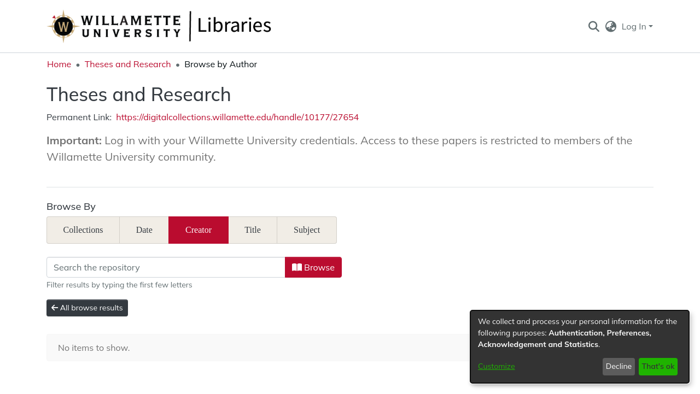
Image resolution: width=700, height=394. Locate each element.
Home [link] (59, 63)
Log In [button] (635, 26)
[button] (593, 26)
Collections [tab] (83, 229)
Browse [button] (313, 267)
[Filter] (165, 267)
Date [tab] (144, 229)
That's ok (657, 366)
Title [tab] (252, 229)
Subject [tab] (307, 229)
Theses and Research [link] (128, 63)
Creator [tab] (198, 229)
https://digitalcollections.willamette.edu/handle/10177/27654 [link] (237, 116)
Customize (496, 366)
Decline (619, 366)
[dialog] (579, 346)
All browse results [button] (87, 308)
